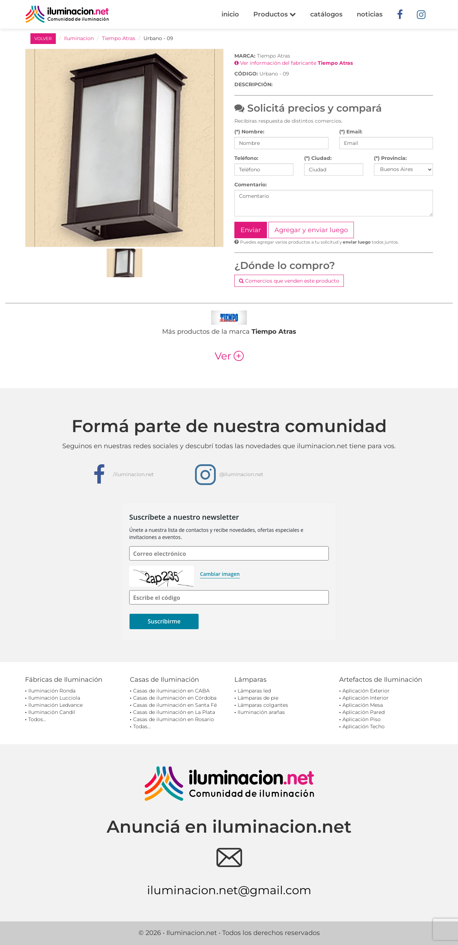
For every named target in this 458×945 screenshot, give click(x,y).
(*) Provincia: (390, 158)
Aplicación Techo (363, 726)
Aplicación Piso (361, 719)
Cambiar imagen (220, 574)
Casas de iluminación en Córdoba (174, 698)
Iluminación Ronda (51, 690)
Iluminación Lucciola (54, 698)
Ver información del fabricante (293, 63)
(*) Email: (350, 131)
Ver (229, 356)
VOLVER (43, 38)
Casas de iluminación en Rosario (173, 719)
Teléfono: (246, 158)
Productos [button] (274, 14)
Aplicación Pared (363, 712)
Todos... (37, 719)
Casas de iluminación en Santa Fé (175, 705)
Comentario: (250, 184)
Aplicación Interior (365, 698)
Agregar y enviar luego (311, 230)
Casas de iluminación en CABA (171, 690)
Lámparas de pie (258, 698)
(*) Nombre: (249, 131)
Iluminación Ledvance (55, 705)
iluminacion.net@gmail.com (229, 890)
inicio (230, 14)
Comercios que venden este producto (289, 281)
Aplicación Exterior (366, 690)
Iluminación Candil (51, 712)
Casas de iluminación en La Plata (174, 712)
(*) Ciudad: (318, 158)
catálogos (326, 14)
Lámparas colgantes (263, 705)
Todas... (142, 726)
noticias (370, 14)
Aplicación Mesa (362, 705)
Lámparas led (254, 690)
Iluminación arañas (261, 712)
